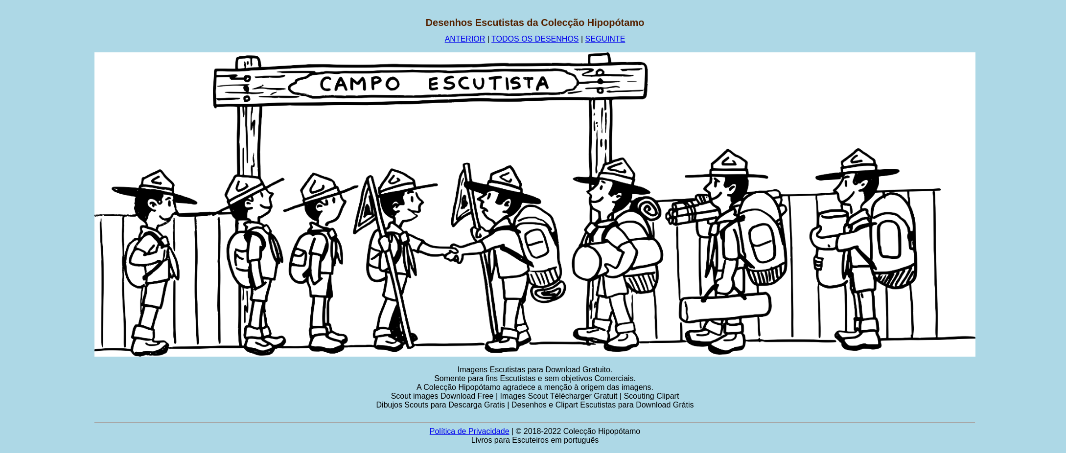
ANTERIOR (465, 39)
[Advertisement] (47, 164)
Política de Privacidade (470, 431)
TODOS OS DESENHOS (535, 39)
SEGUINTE (605, 39)
